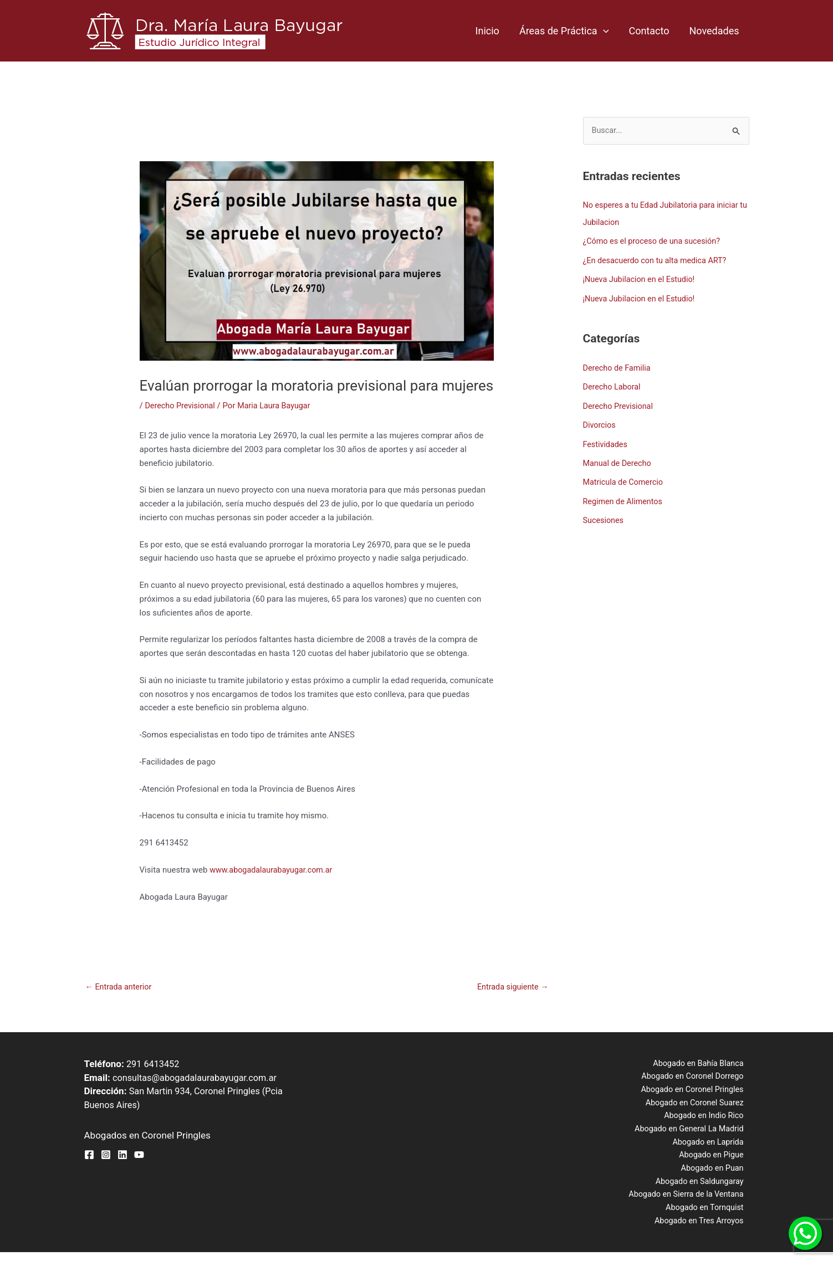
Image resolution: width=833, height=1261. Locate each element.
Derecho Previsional (181, 406)
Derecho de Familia (618, 366)
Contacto (648, 31)
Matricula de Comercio (625, 478)
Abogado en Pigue (715, 1161)
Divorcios (600, 422)
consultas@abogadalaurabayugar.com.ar (198, 1078)
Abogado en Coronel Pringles (695, 1092)
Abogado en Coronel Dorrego (695, 1078)
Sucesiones (604, 516)
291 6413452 (154, 1064)
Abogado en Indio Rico (707, 1119)
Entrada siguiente (511, 987)
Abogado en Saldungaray (703, 1188)
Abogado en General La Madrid (692, 1133)
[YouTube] (139, 1156)
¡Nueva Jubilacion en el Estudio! (641, 279)
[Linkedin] (122, 1156)
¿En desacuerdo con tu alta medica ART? (658, 260)
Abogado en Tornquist (708, 1216)
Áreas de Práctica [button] (564, 31)
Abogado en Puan (716, 1174)
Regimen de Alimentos (624, 497)
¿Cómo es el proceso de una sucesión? (655, 241)
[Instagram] (106, 1156)
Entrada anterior (120, 987)
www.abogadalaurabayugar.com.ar (273, 870)
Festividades (606, 441)
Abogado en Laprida (711, 1147)
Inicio (487, 31)
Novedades (714, 31)
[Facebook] (89, 1156)
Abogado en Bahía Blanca (702, 1064)
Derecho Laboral (613, 385)
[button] (603, 31)
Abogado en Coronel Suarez (697, 1106)
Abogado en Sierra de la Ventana (689, 1202)
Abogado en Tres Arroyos (702, 1229)
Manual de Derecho (619, 460)
